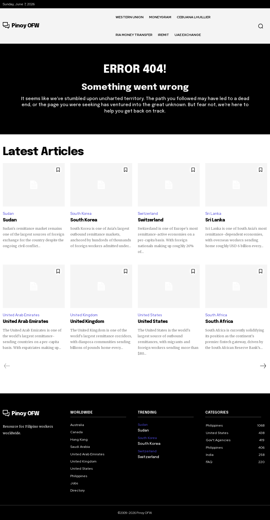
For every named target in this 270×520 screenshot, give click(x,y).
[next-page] (262, 365)
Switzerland (148, 213)
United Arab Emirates (21, 314)
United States (150, 314)
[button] (260, 26)
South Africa (216, 314)
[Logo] (21, 26)
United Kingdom (84, 314)
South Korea (81, 213)
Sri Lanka (213, 213)
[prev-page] (7, 365)
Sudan (8, 213)
